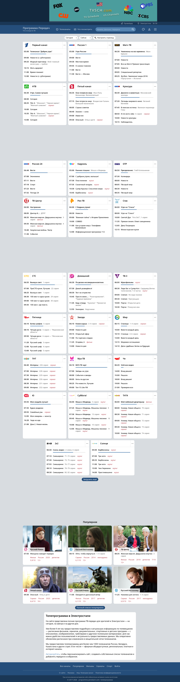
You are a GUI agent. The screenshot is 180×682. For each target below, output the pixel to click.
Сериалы (100, 666)
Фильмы (90, 666)
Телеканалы (63, 29)
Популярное (78, 666)
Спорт (109, 666)
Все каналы (65, 666)
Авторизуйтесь (53, 654)
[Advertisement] (90, 143)
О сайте (62, 673)
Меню (64, 45)
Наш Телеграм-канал (85, 673)
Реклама (71, 673)
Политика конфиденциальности (108, 673)
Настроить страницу (105, 38)
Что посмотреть (83, 29)
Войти (117, 666)
